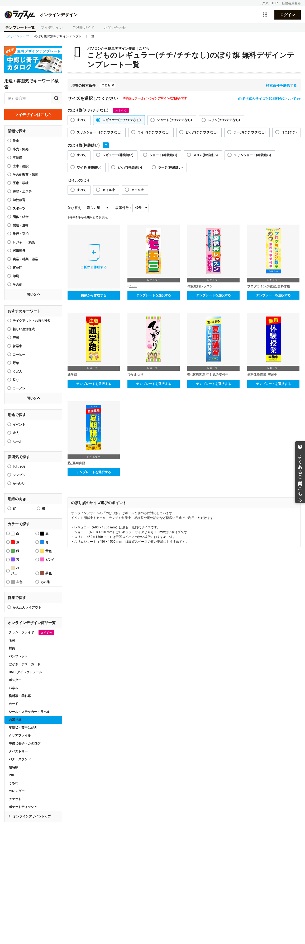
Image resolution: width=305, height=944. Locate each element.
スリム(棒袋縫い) (205, 155)
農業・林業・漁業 (25, 259)
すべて (81, 120)
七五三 (132, 286)
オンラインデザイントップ (32, 816)
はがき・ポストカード (24, 664)
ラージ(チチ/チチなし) (249, 132)
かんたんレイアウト (27, 607)
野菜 (16, 363)
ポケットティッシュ (23, 807)
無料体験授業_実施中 (262, 374)
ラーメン (19, 388)
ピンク (47, 559)
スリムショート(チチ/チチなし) (99, 132)
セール (17, 441)
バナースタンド (20, 759)
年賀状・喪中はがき (23, 727)
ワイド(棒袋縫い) (89, 167)
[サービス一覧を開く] (265, 14)
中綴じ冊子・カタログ (24, 743)
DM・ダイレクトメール (25, 672)
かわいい (19, 483)
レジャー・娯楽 (24, 242)
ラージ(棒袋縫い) (170, 167)
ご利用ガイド (83, 27)
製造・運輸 (20, 225)
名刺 (12, 640)
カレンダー (17, 791)
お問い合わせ (115, 27)
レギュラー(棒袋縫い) (117, 155)
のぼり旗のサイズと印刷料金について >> (269, 99)
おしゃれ (19, 466)
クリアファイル (20, 735)
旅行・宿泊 (20, 234)
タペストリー (18, 751)
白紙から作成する (93, 295)
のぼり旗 (15, 720)
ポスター (15, 680)
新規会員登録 (291, 3)
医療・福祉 (20, 183)
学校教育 (19, 200)
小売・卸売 (20, 149)
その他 (17, 284)
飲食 (16, 141)
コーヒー (19, 354)
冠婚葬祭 (19, 251)
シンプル (19, 475)
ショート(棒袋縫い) (163, 155)
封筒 (12, 648)
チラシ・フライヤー (31, 632)
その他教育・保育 (25, 174)
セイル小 (108, 190)
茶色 (46, 573)
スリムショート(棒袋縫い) (252, 155)
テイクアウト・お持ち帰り (32, 321)
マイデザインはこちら (33, 115)
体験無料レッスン (200, 286)
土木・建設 (20, 166)
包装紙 (13, 767)
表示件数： (123, 208)
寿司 (16, 338)
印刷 (16, 276)
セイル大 (137, 190)
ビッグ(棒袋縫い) (129, 167)
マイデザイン (52, 27)
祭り (16, 380)
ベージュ (16, 570)
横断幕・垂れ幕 (20, 696)
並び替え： (76, 208)
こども (106, 85)
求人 (16, 433)
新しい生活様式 (24, 329)
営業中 (17, 346)
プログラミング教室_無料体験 (268, 286)
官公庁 (17, 267)
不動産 (17, 158)
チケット (15, 799)
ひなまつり (135, 374)
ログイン (287, 15)
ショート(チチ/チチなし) (174, 120)
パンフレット (18, 656)
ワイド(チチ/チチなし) (153, 132)
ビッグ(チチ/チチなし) (201, 132)
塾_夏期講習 (76, 463)
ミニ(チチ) (289, 132)
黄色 (46, 551)
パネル (13, 688)
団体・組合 (20, 217)
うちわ (13, 783)
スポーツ (19, 208)
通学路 (72, 374)
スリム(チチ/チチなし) (224, 120)
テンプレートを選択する (153, 295)
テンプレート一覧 (20, 27)
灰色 (16, 582)
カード (13, 704)
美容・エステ (22, 191)
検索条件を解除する (281, 85)
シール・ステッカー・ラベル (29, 712)
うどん (17, 371)
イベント (19, 424)
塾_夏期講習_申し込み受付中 (207, 374)
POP (12, 775)
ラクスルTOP (268, 3)
